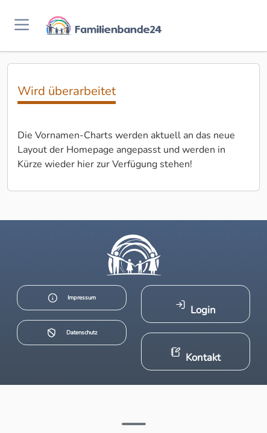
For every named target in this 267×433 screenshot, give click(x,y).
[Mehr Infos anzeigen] (134, 424)
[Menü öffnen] (21, 25)
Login (195, 308)
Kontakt (196, 355)
